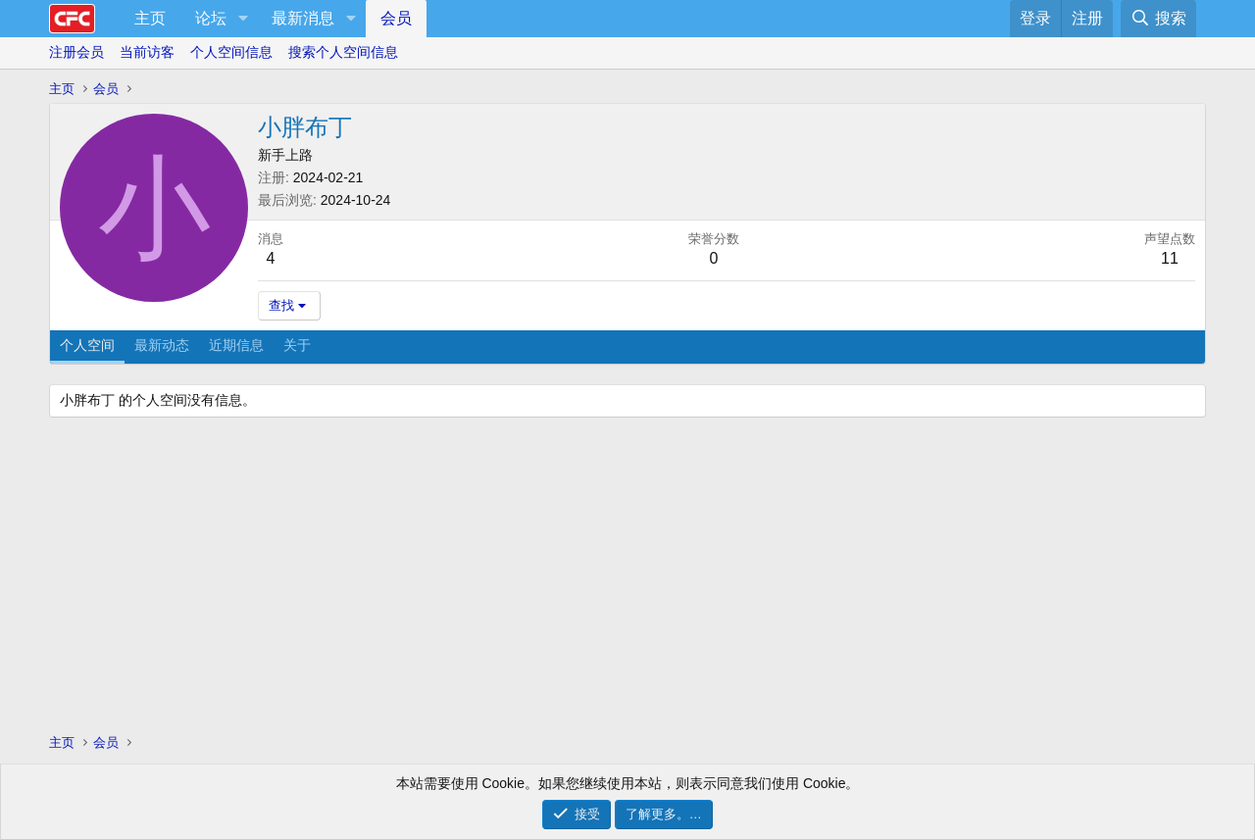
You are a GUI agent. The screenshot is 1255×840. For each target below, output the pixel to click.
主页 (150, 18)
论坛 (210, 18)
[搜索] (1158, 18)
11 (1170, 258)
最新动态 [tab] (161, 345)
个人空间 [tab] (87, 345)
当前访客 (147, 52)
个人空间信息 (231, 52)
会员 (396, 18)
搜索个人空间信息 (343, 52)
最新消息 (303, 18)
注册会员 (76, 52)
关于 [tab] (297, 345)
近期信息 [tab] (236, 345)
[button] (242, 18)
